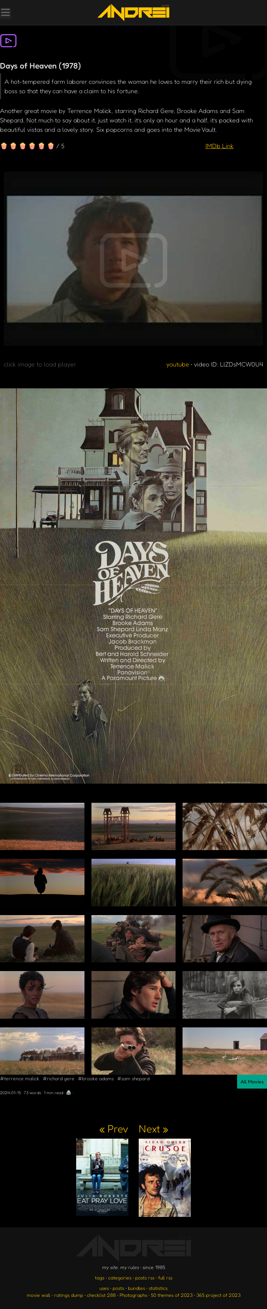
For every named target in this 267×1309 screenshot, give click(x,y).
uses (104, 1288)
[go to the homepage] (133, 12)
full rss (165, 1277)
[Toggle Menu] (5, 13)
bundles (136, 1288)
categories (119, 1277)
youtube (177, 364)
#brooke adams (96, 1078)
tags (99, 1277)
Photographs (133, 1295)
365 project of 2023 (218, 1295)
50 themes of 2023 (172, 1295)
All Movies (252, 1081)
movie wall (38, 1295)
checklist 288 (101, 1295)
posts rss (144, 1277)
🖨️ (68, 1092)
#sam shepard (133, 1078)
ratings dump (68, 1295)
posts (118, 1288)
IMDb (219, 146)
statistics (158, 1288)
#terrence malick (19, 1078)
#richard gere (58, 1078)
